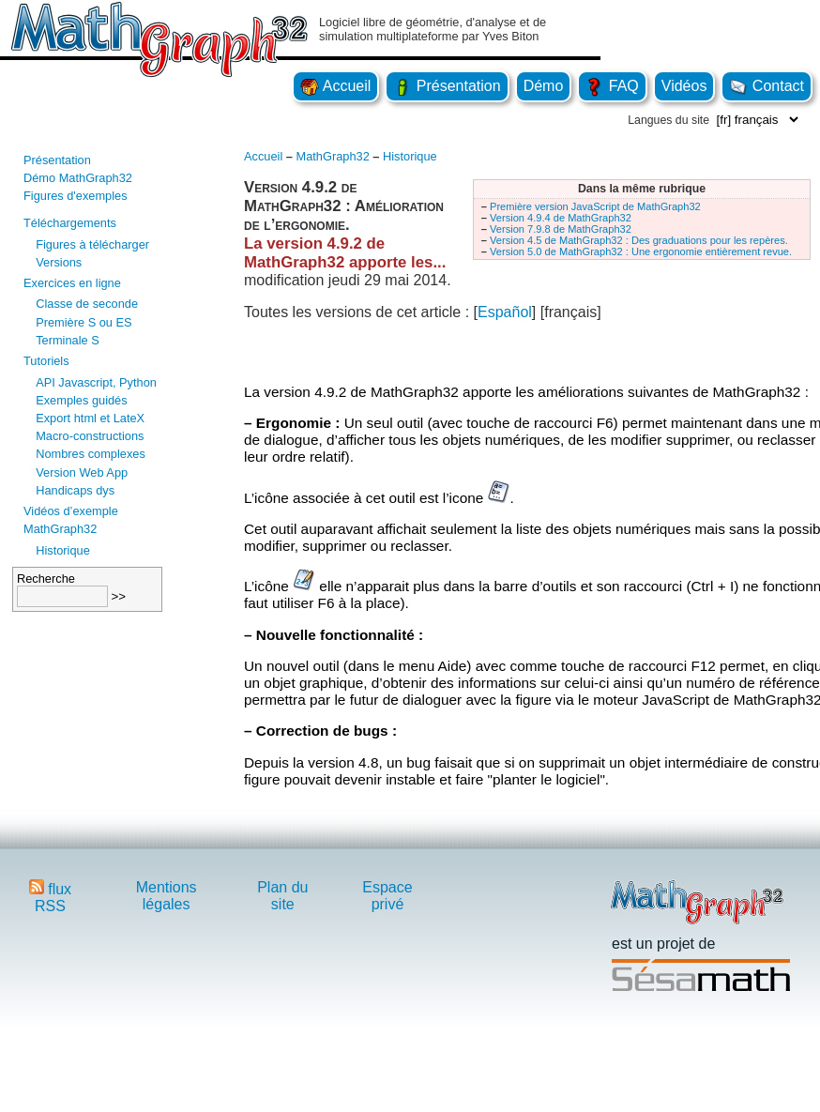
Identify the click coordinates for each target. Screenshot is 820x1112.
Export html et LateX (90, 418)
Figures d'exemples (75, 196)
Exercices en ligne (72, 283)
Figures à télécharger (92, 244)
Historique (63, 550)
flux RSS (50, 897)
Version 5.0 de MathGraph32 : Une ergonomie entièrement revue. (641, 251)
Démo (544, 86)
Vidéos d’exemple (70, 511)
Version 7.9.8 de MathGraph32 (560, 229)
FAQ (611, 86)
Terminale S (67, 340)
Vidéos (684, 86)
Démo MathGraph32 (77, 178)
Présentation (446, 86)
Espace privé (387, 895)
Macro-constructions (90, 436)
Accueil (335, 86)
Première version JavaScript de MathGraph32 (595, 206)
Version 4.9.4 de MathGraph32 (560, 217)
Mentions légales (166, 895)
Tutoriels (46, 361)
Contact (766, 86)
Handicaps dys (75, 490)
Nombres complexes (90, 454)
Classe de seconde (87, 304)
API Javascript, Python (96, 382)
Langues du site (668, 120)
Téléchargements (69, 223)
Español (505, 312)
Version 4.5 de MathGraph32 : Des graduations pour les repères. (639, 240)
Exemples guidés (81, 400)
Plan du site (282, 895)
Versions (59, 262)
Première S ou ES (83, 322)
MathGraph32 (60, 529)
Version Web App (82, 472)
